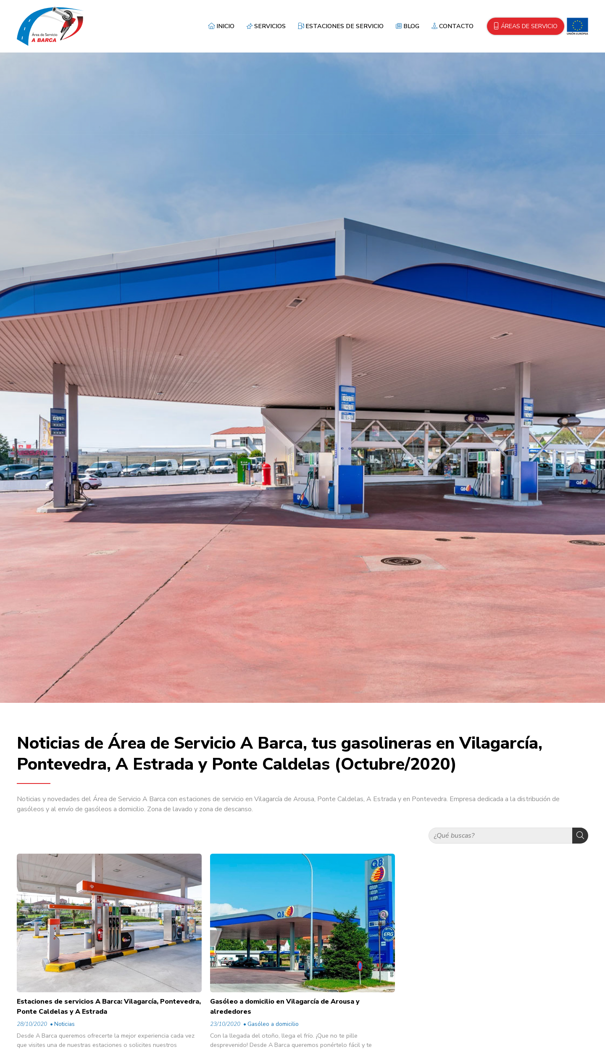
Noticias (64, 1024)
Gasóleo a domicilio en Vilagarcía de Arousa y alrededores (285, 1006)
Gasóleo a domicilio (273, 1024)
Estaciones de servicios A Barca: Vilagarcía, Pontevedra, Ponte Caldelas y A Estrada (109, 1006)
